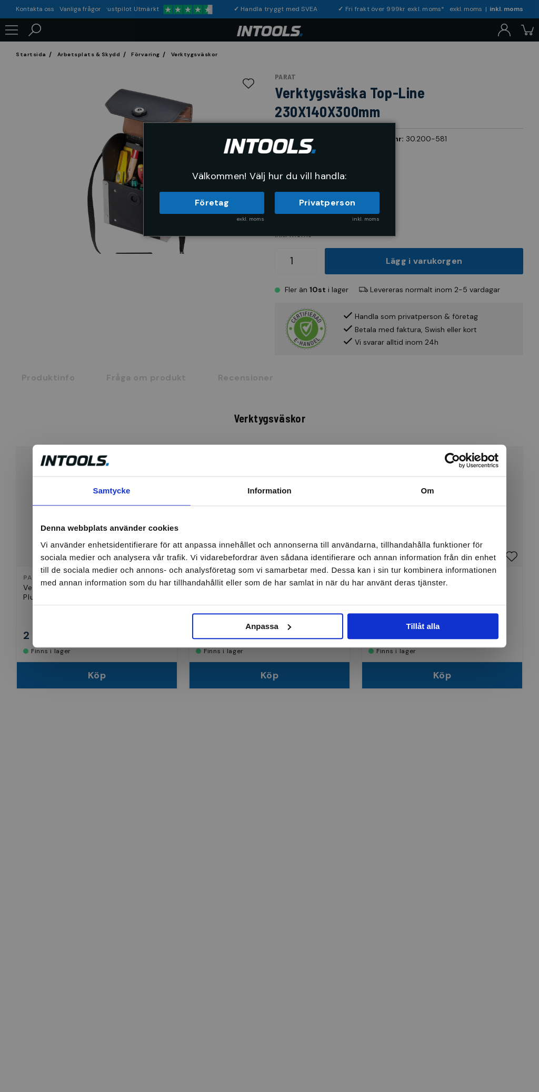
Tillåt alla (423, 626)
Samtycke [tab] (112, 490)
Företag (212, 202)
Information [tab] (269, 490)
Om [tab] (427, 490)
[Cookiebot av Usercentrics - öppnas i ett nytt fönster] (452, 460)
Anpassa (268, 626)
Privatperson (327, 202)
